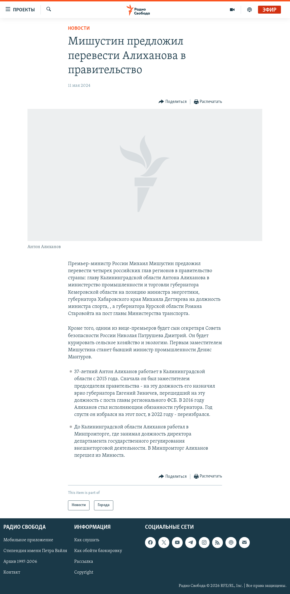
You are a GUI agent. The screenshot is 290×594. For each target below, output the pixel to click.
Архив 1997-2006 (20, 561)
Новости (79, 28)
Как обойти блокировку (98, 551)
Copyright (83, 572)
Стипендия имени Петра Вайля (35, 551)
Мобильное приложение (28, 540)
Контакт (11, 572)
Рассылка (83, 561)
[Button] (173, 102)
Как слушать (86, 540)
